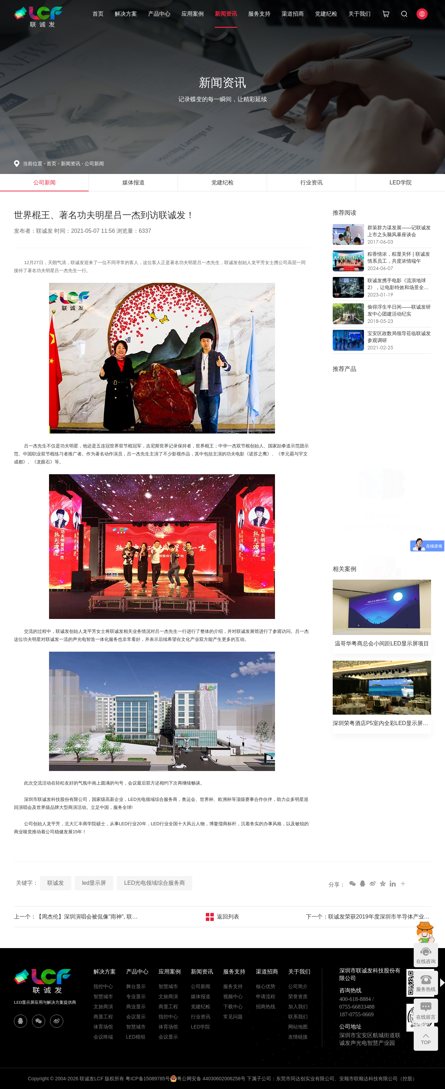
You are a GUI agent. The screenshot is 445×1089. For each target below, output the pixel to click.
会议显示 (136, 1016)
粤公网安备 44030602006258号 (207, 1078)
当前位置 (35, 163)
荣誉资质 (298, 996)
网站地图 (298, 1027)
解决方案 (126, 14)
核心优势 (265, 986)
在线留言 (426, 1017)
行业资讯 (200, 1016)
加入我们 (298, 1006)
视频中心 (233, 996)
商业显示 (136, 1006)
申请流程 (265, 996)
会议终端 (103, 1037)
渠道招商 (293, 14)
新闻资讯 (226, 14)
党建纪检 (326, 14)
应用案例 (192, 14)
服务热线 (426, 989)
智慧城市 (103, 996)
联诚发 (55, 883)
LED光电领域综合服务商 (154, 883)
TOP (426, 1042)
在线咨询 (426, 961)
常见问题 (233, 1016)
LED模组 (135, 1037)
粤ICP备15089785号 (148, 1078)
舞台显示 (136, 986)
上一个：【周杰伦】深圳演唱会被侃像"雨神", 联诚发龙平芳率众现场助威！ (76, 917)
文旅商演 (103, 1006)
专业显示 (136, 996)
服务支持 (259, 14)
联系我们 (298, 1016)
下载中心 (233, 1006)
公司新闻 (94, 163)
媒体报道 (200, 996)
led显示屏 (94, 883)
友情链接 (298, 1037)
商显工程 (103, 1016)
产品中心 (159, 14)
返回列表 (228, 917)
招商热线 (265, 1006)
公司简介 (298, 986)
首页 (98, 14)
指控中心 (103, 986)
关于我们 (359, 14)
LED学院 (200, 1027)
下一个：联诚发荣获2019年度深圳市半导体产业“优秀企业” (368, 917)
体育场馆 (103, 1027)
